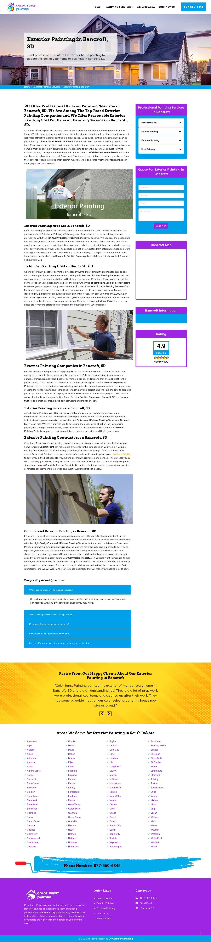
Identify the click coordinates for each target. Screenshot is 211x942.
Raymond (114, 842)
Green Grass (74, 817)
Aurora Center (34, 770)
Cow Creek (32, 842)
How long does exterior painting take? (49, 624)
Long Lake (114, 766)
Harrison (72, 825)
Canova (31, 825)
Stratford (155, 775)
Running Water (158, 745)
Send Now (161, 225)
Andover (31, 762)
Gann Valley (74, 804)
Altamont (32, 758)
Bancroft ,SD (147, 908)
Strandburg (156, 770)
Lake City (114, 749)
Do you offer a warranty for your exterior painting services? (60, 643)
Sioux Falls (156, 758)
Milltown (113, 779)
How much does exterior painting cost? (50, 634)
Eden (70, 762)
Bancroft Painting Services (46, 87)
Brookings (32, 808)
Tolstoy (154, 779)
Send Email (146, 903)
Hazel (71, 829)
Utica (153, 791)
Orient (112, 817)
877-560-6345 (193, 6)
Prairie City (115, 825)
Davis (71, 749)
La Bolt (113, 745)
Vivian (154, 813)
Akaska (31, 749)
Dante (71, 745)
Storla (154, 766)
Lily (111, 762)
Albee (30, 754)
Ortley (112, 821)
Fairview (72, 775)
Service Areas (104, 918)
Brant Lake (32, 796)
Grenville (72, 821)
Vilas (153, 804)
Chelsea (31, 829)
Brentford (32, 800)
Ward (153, 821)
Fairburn (72, 770)
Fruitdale (72, 796)
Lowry (112, 770)
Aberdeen (32, 741)
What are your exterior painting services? (51, 590)
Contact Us (166, 7)
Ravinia (113, 838)
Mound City (115, 787)
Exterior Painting (105, 903)
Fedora (71, 783)
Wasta (154, 825)
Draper (71, 758)
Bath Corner (33, 783)
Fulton (71, 800)
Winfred (155, 842)
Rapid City (114, 834)
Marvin (113, 775)
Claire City (32, 834)
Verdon (154, 796)
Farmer (72, 779)
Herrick (72, 834)
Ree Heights (115, 846)
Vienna (154, 800)
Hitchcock (73, 846)
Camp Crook (33, 821)
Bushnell (31, 813)
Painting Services (119, 7)
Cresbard (31, 846)
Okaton (113, 804)
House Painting (105, 898)
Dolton (71, 754)
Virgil (153, 808)
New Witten (115, 796)
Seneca (154, 749)
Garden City (74, 808)
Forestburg (74, 791)
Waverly (155, 829)
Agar (29, 745)
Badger (30, 775)
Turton (154, 783)
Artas (30, 766)
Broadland (32, 804)
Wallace (155, 817)
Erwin (71, 766)
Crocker (72, 741)
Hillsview (73, 842)
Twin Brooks (157, 787)
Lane (112, 754)
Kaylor (112, 741)
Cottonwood (33, 838)
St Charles (156, 762)
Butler (30, 817)
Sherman (155, 754)
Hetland (72, 838)
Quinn (112, 829)
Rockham (156, 741)
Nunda (112, 800)
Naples (113, 791)
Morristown (115, 783)
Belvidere (31, 787)
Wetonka (155, 834)
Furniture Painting (106, 908)
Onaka (112, 813)
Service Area (146, 7)
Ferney (71, 787)
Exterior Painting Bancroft (76, 87)
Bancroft (31, 779)
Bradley (31, 791)
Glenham (73, 813)
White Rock (156, 838)
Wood (154, 846)
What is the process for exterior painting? (51, 615)
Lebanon (114, 758)
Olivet (112, 808)
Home (97, 7)
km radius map (161, 273)
